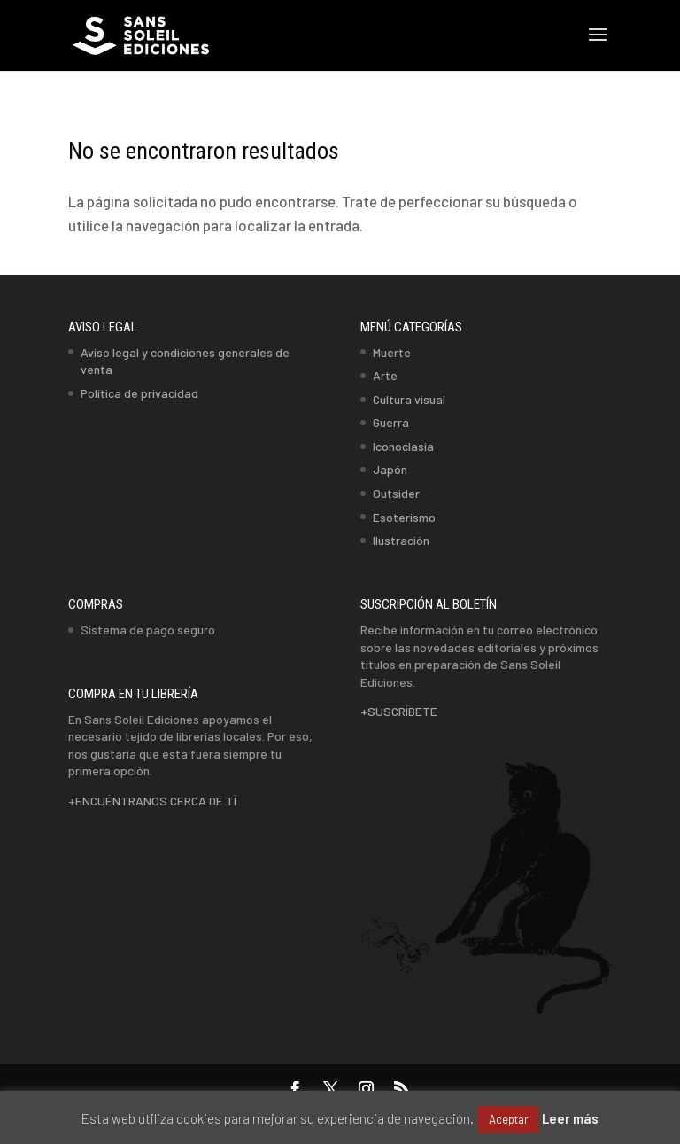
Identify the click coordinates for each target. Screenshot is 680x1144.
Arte (385, 375)
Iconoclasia (403, 446)
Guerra (391, 422)
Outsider (396, 493)
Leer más (570, 1118)
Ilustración (401, 540)
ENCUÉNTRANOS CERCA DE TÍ (155, 800)
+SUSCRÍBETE (398, 711)
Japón (390, 469)
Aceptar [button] (509, 1119)
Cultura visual (409, 399)
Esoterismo (404, 517)
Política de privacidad (139, 393)
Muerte (392, 352)
